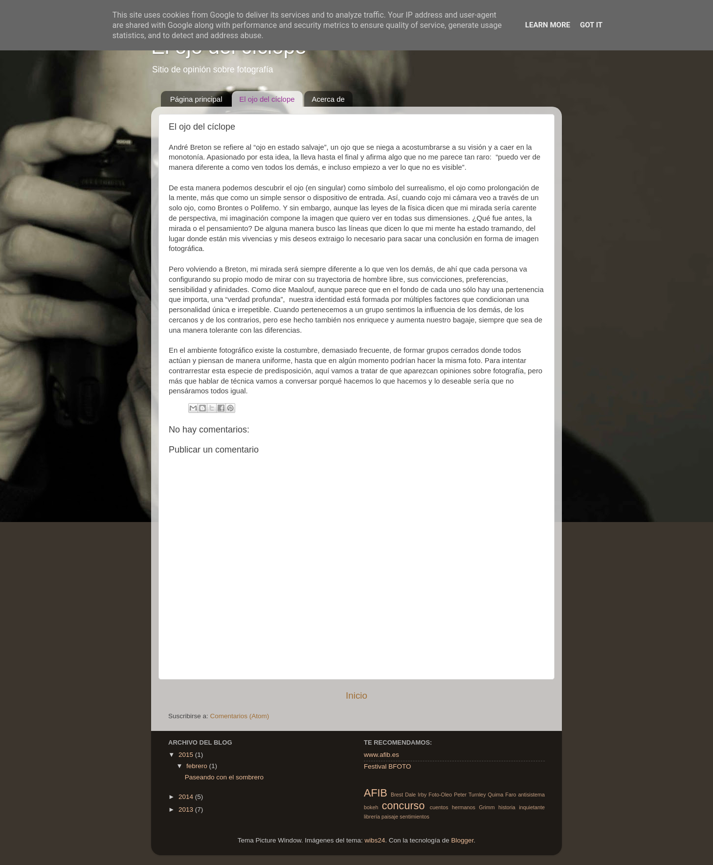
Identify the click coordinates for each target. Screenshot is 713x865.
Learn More (547, 25)
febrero (197, 766)
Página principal (196, 99)
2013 (186, 809)
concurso (403, 805)
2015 (186, 754)
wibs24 (374, 840)
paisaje (389, 816)
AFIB (375, 793)
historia (506, 807)
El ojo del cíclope (266, 99)
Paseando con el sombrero (224, 777)
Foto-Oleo (440, 794)
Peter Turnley (470, 794)
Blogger (462, 840)
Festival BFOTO (387, 766)
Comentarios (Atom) (239, 716)
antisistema (531, 794)
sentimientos (414, 816)
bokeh (371, 807)
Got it (591, 25)
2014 (186, 796)
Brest (397, 794)
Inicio (356, 695)
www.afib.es (381, 754)
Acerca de (328, 99)
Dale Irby (415, 794)
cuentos (439, 807)
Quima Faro (502, 794)
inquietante (532, 807)
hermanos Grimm (473, 807)
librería (372, 816)
